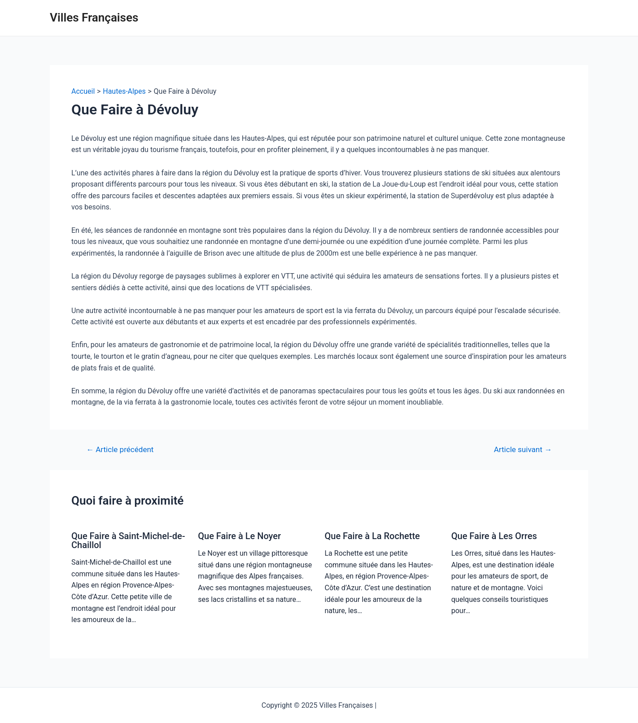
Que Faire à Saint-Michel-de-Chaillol (128, 540)
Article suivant (523, 449)
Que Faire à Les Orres (494, 536)
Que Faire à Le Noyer (239, 536)
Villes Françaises (94, 17)
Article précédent (119, 449)
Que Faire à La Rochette (372, 536)
